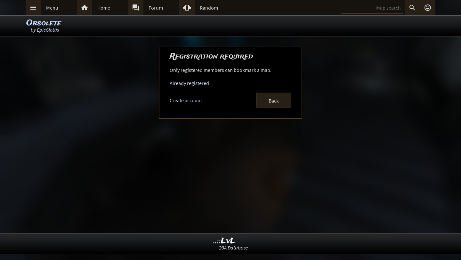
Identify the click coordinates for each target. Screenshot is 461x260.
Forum (156, 7)
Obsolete (43, 23)
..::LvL (224, 241)
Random (209, 7)
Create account (186, 100)
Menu (52, 7)
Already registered (189, 83)
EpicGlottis (48, 30)
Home (103, 7)
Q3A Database (233, 247)
